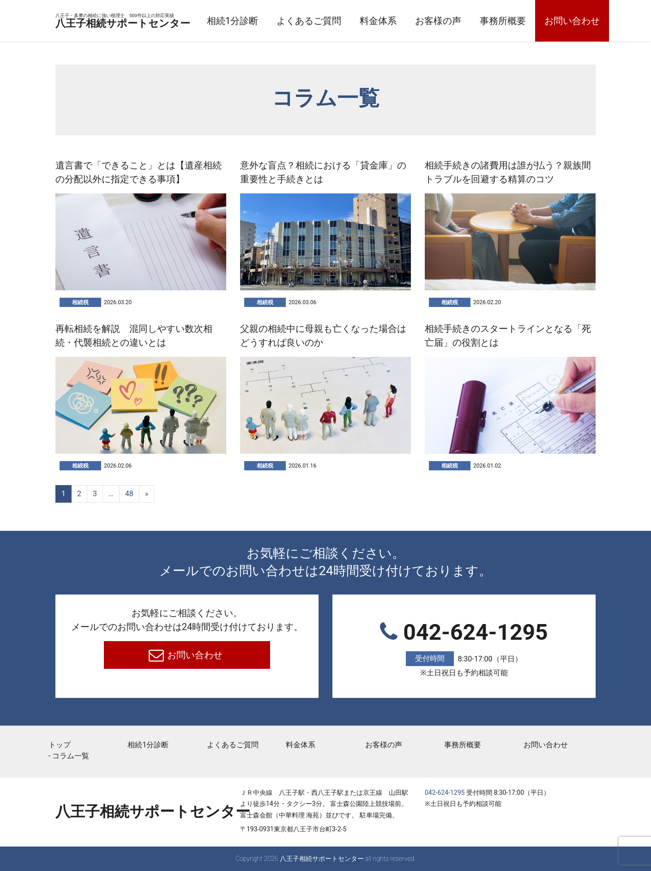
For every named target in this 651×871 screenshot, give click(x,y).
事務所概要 (563, 20)
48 (129, 493)
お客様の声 (498, 20)
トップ (59, 744)
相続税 (80, 302)
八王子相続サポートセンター (152, 22)
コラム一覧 (70, 755)
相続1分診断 (292, 20)
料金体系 (438, 20)
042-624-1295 (464, 649)
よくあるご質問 (369, 20)
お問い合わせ (194, 655)
